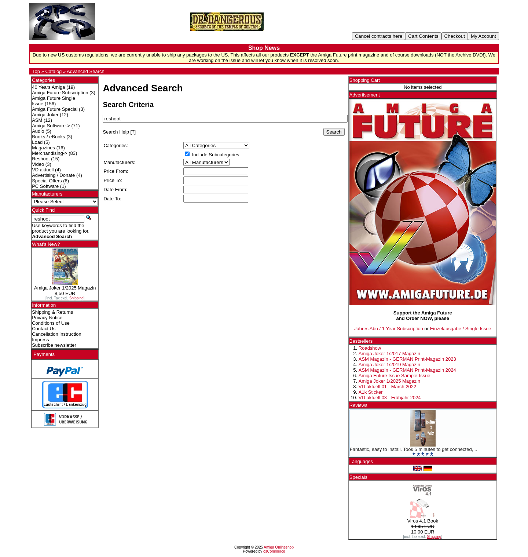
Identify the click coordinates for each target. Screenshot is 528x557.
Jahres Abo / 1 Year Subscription (388, 328)
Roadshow (370, 348)
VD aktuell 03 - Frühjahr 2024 (390, 397)
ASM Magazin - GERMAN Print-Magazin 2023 (407, 359)
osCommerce (274, 551)
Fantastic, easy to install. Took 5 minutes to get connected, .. (413, 449)
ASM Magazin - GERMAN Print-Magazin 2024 (407, 370)
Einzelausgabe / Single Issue (460, 328)
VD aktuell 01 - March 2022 (388, 386)
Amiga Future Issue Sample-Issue (394, 375)
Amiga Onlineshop (279, 547)
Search (334, 132)
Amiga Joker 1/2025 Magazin (389, 381)
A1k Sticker (371, 392)
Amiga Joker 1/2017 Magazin (389, 353)
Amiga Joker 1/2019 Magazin (389, 364)
